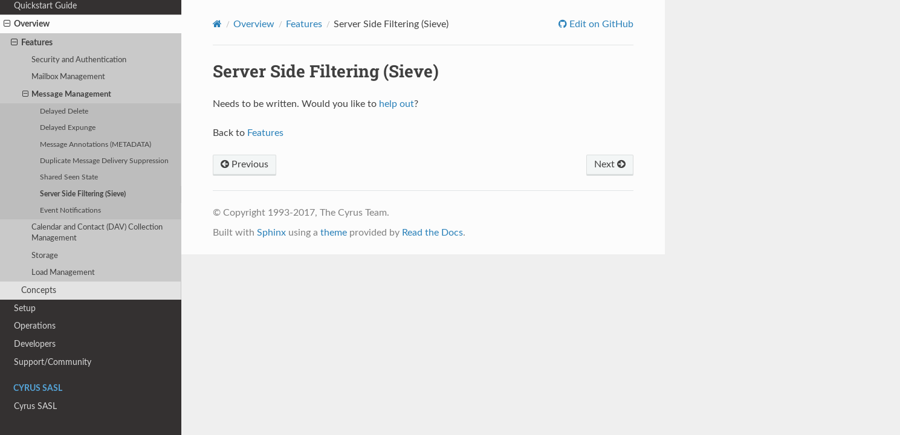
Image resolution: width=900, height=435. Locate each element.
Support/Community (52, 362)
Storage (44, 256)
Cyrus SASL (35, 406)
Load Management (63, 273)
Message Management (67, 94)
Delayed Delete (64, 111)
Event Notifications (70, 210)
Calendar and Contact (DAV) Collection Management (97, 233)
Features (32, 42)
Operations (35, 325)
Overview (27, 24)
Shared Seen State (69, 177)
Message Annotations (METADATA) (95, 144)
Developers (35, 344)
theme (333, 232)
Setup (25, 308)
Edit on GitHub (600, 24)
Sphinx (271, 232)
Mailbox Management (68, 77)
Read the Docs (432, 232)
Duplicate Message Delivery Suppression (104, 161)
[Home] (217, 24)
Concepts (38, 290)
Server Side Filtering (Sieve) (83, 194)
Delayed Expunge (68, 127)
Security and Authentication (78, 60)
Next (610, 164)
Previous (244, 164)
